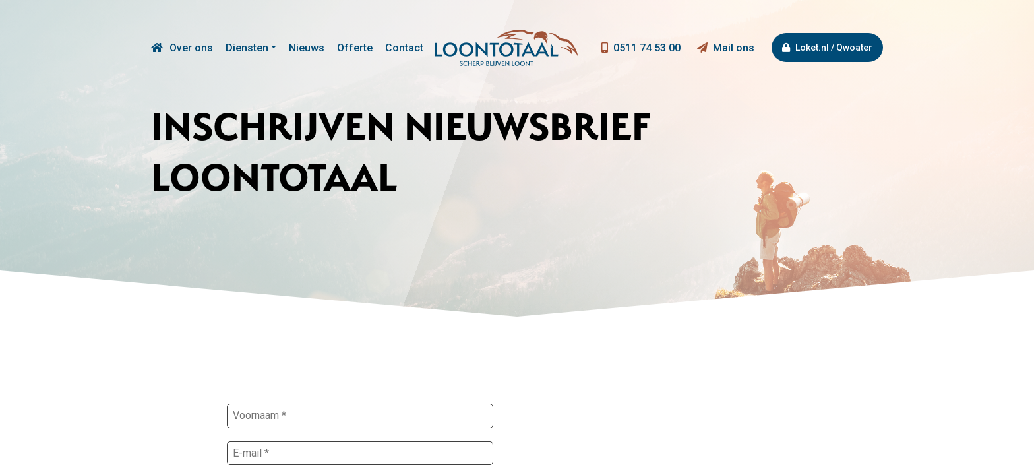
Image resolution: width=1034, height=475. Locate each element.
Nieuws (306, 48)
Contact (404, 48)
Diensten (247, 48)
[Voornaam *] (360, 416)
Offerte (355, 48)
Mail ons (725, 48)
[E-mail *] (360, 453)
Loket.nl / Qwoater (827, 47)
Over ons (191, 48)
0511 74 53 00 (641, 48)
